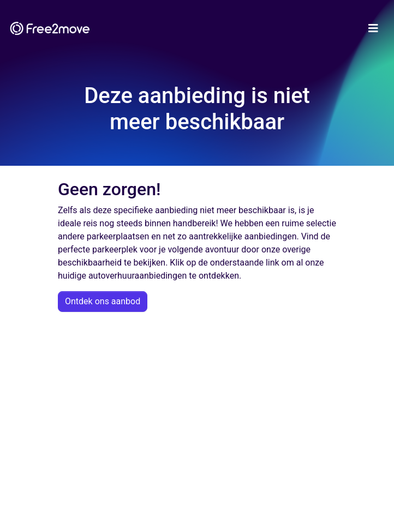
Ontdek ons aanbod (102, 301)
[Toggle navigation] (373, 28)
